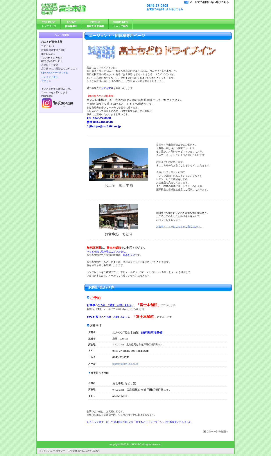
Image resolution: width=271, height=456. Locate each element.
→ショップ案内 (49, 76)
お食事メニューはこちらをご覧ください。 (179, 226)
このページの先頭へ (215, 431)
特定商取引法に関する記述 (84, 450)
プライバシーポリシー (53, 450)
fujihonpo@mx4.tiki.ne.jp (125, 363)
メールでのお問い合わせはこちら (209, 2)
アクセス (46, 81)
